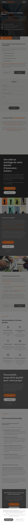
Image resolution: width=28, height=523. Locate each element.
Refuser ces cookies (19, 520)
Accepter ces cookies (8, 520)
